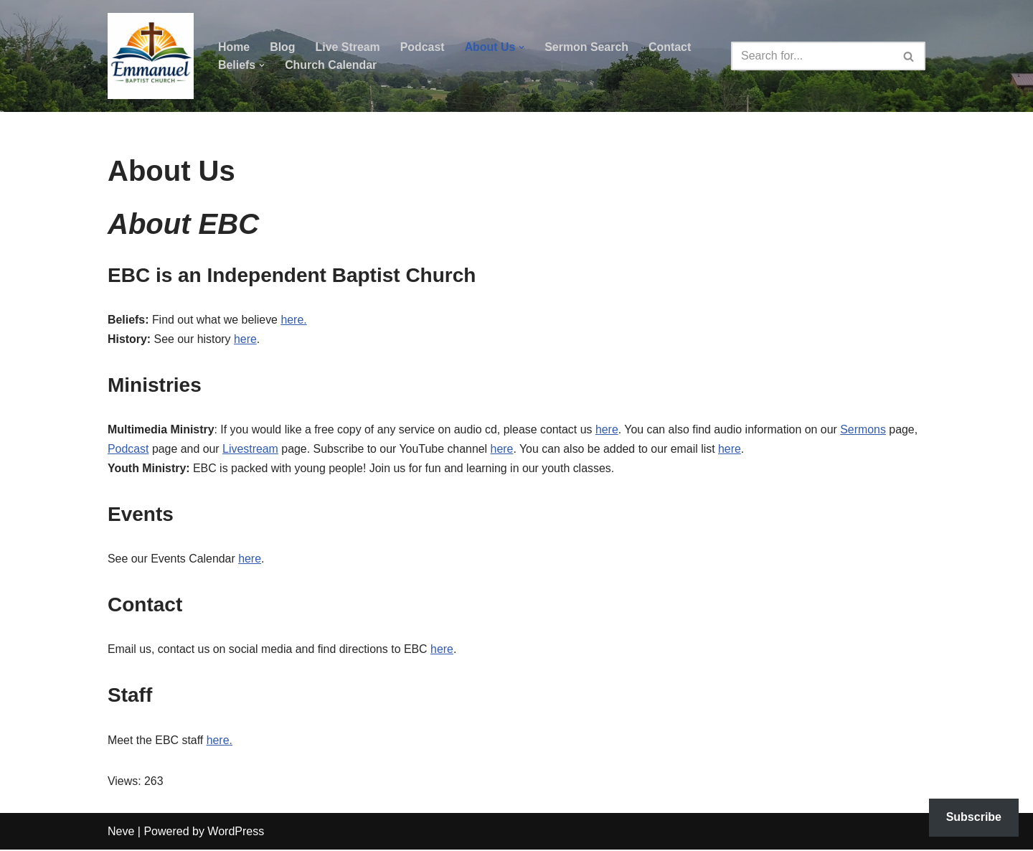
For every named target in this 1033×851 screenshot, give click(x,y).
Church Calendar (331, 65)
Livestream (251, 450)
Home (234, 47)
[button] (523, 47)
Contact (671, 47)
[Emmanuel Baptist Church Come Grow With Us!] (151, 56)
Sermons (867, 431)
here (246, 340)
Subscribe (973, 817)
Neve (121, 833)
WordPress (235, 833)
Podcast (423, 47)
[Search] (812, 56)
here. (295, 320)
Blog (283, 47)
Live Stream (348, 47)
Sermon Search (588, 47)
